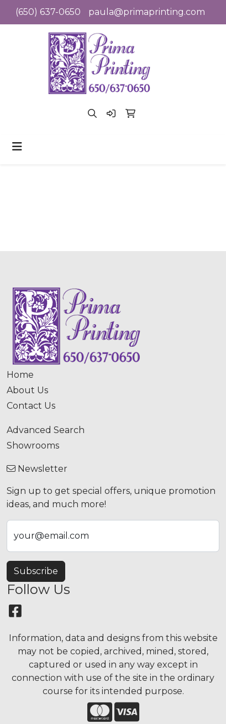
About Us (27, 390)
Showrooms (33, 445)
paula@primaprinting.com (146, 12)
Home (20, 374)
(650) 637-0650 (48, 12)
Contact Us (31, 405)
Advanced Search (46, 430)
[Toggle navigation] (17, 146)
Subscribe (36, 571)
